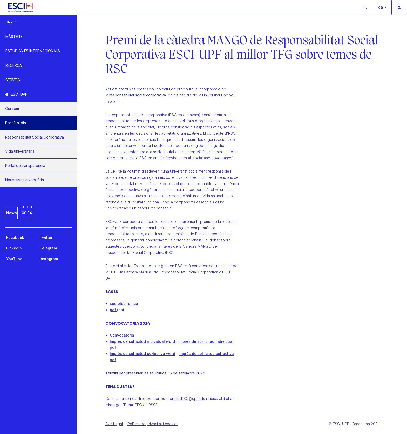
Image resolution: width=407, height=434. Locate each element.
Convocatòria (122, 335)
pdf (113, 309)
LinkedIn (14, 248)
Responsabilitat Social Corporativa (34, 137)
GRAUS (11, 22)
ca (381, 7)
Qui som (12, 108)
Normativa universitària (24, 179)
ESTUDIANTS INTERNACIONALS (32, 51)
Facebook (15, 237)
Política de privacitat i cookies (152, 424)
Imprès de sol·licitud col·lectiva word (142, 353)
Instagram (49, 259)
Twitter (46, 237)
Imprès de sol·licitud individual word (142, 341)
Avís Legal (114, 424)
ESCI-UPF (19, 94)
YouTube (14, 259)
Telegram (48, 248)
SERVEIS (12, 80)
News (11, 213)
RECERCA (13, 65)
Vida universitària (20, 151)
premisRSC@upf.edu (187, 398)
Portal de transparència (25, 165)
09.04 (27, 213)
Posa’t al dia (15, 123)
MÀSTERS (14, 36)
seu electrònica (124, 303)
